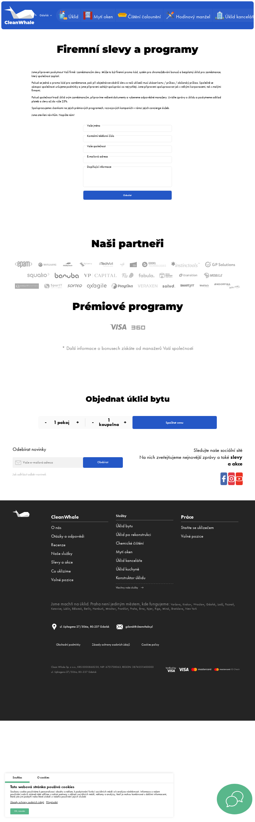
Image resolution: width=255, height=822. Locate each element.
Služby (123, 606)
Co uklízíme (61, 660)
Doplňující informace (99, 187)
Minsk (56, 704)
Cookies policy (203, 743)
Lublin (99, 699)
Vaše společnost (96, 156)
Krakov (193, 694)
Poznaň (68, 699)
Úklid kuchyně (127, 660)
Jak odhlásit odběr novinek (38, 563)
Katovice (84, 699)
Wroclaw (210, 694)
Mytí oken (124, 643)
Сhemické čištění (130, 634)
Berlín (129, 699)
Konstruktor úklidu (130, 669)
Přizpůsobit (52, 799)
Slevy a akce (62, 651)
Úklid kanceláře (129, 651)
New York (92, 704)
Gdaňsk (227, 694)
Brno (206, 699)
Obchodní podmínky (77, 743)
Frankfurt (180, 699)
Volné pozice (62, 669)
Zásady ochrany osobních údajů (27, 799)
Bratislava (72, 704)
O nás (56, 617)
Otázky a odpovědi (67, 625)
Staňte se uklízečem (197, 617)
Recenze (58, 634)
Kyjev (217, 699)
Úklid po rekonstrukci (133, 625)
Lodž (55, 699)
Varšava (178, 694)
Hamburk (144, 699)
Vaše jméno (93, 125)
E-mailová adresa (97, 172)
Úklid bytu (124, 617)
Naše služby (61, 643)
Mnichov (162, 699)
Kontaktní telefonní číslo (100, 141)
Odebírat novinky (29, 532)
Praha (195, 699)
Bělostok (114, 699)
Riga (228, 699)
